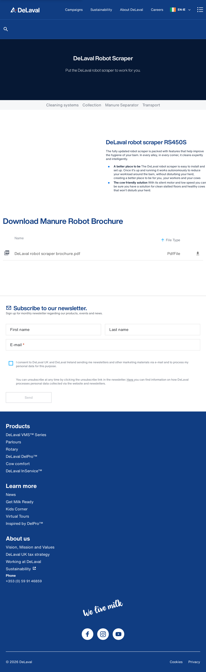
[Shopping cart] (200, 9)
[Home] (24, 9)
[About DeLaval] (131, 9)
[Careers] (157, 9)
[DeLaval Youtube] (118, 634)
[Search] (6, 29)
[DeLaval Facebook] (87, 634)
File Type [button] (170, 240)
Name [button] (22, 237)
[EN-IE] (180, 9)
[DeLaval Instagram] (103, 634)
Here (130, 379)
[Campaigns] (74, 9)
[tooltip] (197, 253)
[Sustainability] (101, 9)
